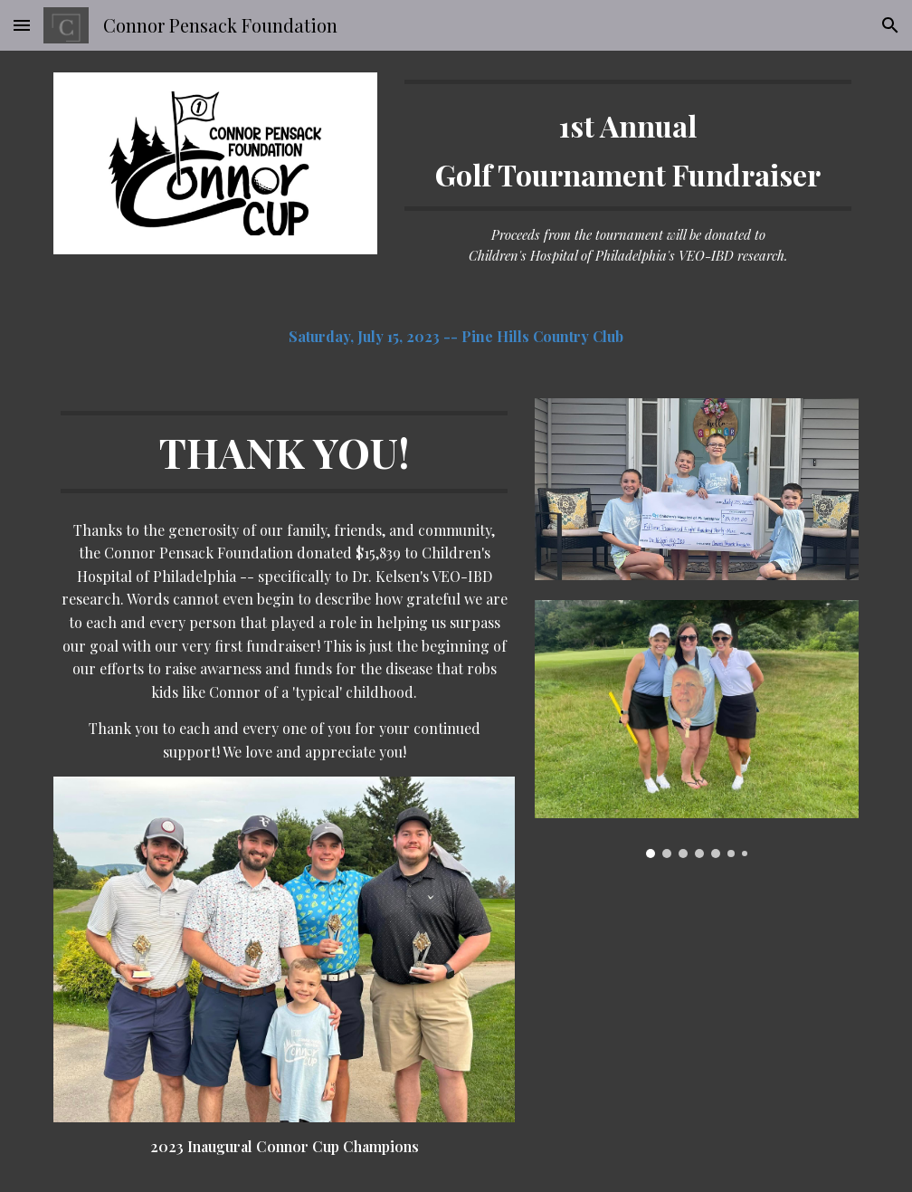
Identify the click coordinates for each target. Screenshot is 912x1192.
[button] (21, 25)
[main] (627, 173)
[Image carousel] (696, 729)
